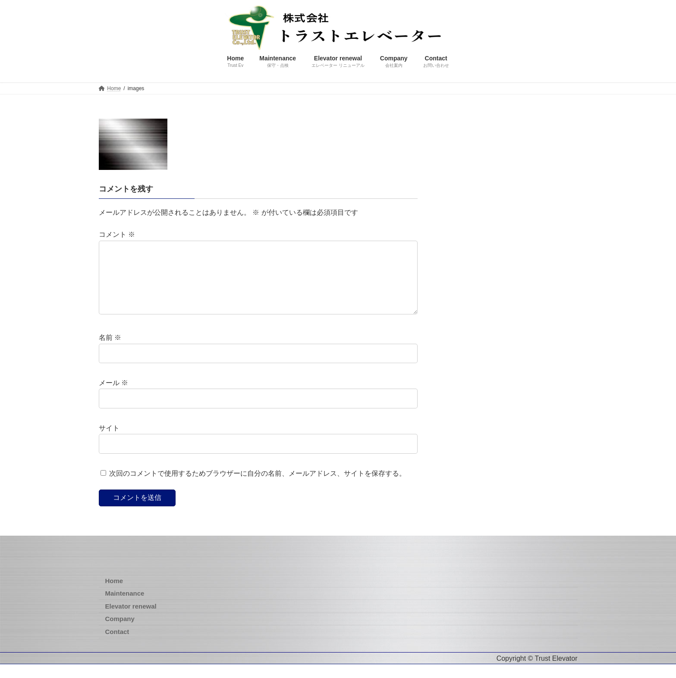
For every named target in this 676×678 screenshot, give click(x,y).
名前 (110, 351)
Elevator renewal (131, 620)
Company (120, 632)
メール (113, 397)
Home (114, 594)
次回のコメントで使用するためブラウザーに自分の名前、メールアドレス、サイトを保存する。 (257, 487)
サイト (109, 442)
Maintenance (125, 607)
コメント (117, 235)
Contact (117, 645)
